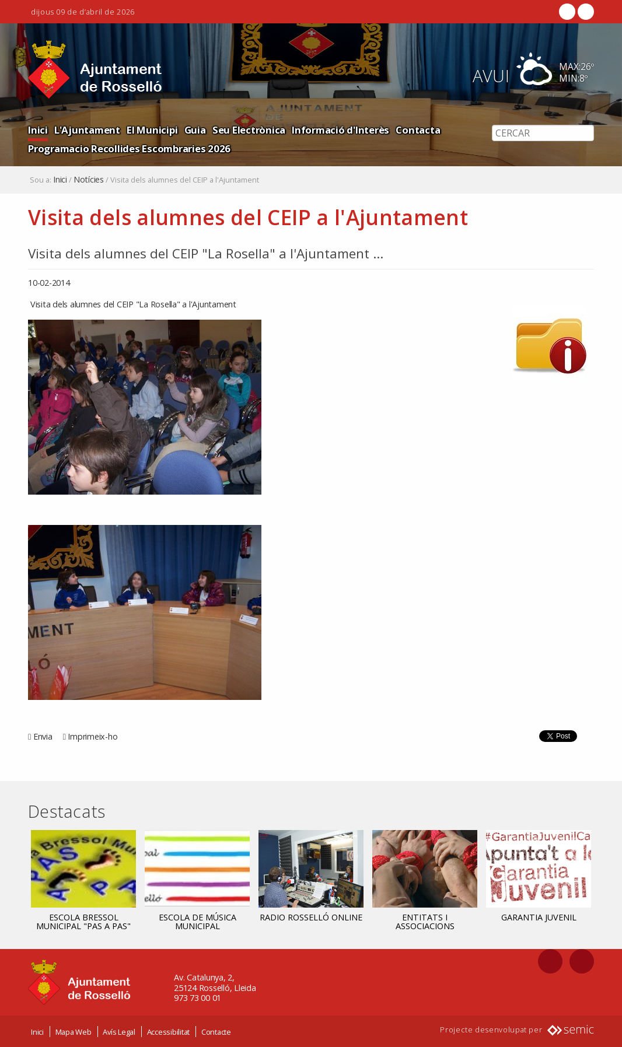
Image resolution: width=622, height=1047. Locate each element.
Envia (43, 736)
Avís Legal (119, 1031)
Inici (38, 129)
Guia (195, 129)
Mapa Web (73, 1031)
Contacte (216, 1031)
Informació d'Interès (340, 129)
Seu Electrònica (248, 129)
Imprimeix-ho (92, 736)
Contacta (418, 129)
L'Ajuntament (87, 129)
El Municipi (152, 129)
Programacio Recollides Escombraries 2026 (129, 148)
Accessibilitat (168, 1031)
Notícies (89, 180)
